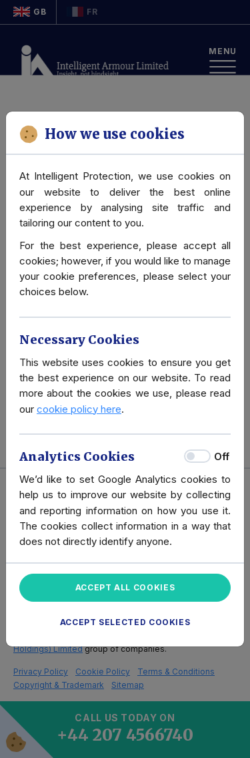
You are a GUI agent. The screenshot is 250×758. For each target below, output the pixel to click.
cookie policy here (79, 409)
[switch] (197, 456)
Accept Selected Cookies (125, 622)
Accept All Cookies (125, 587)
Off (221, 456)
